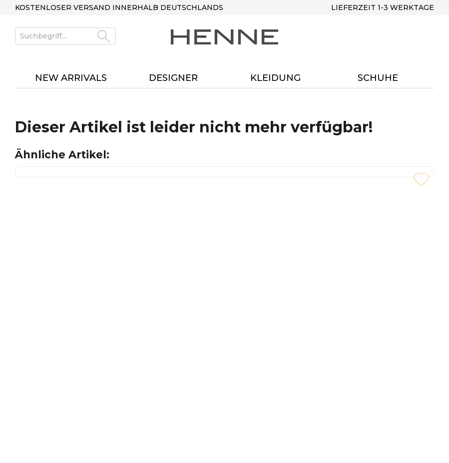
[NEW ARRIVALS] (71, 78)
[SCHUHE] (378, 78)
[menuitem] (65, 40)
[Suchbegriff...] (65, 35)
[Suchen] (103, 35)
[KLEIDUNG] (276, 78)
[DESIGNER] (173, 78)
